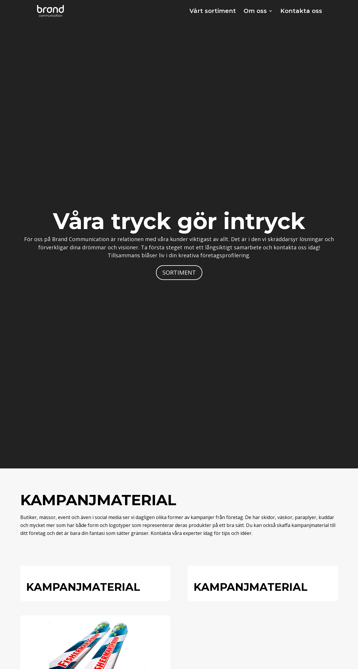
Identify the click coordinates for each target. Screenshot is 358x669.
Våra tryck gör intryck (179, 221)
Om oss (255, 11)
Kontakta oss (301, 11)
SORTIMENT (179, 272)
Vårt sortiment (212, 11)
